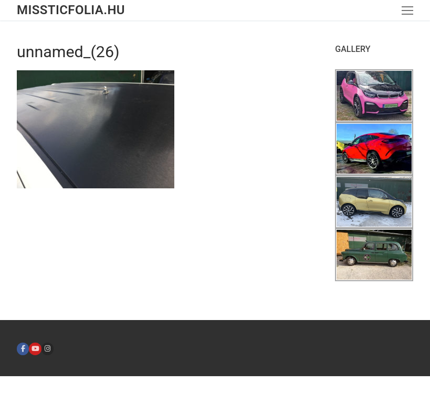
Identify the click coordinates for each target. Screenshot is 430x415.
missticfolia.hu (71, 10)
